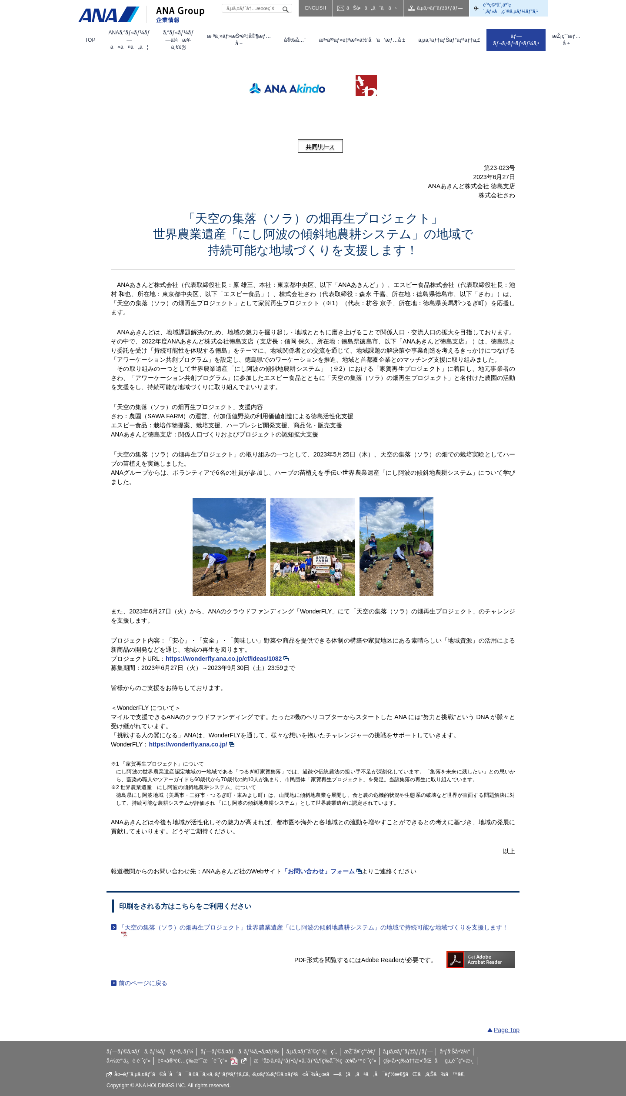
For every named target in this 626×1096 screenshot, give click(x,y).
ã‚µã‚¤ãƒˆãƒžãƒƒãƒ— (440, 7)
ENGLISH (315, 7)
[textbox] (257, 8)
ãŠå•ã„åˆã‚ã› (371, 7)
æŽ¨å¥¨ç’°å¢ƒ (360, 1052)
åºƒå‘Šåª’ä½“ (455, 1052)
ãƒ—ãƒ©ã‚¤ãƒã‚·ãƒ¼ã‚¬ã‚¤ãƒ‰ (239, 1052)
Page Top (506, 1029)
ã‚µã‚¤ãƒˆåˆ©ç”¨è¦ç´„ (311, 1052)
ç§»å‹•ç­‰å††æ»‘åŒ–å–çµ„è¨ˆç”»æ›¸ (428, 1061)
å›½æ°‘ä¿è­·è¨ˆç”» (128, 1061)
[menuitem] (90, 40)
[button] (129, 40)
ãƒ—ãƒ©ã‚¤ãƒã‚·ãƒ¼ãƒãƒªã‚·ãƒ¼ (150, 1052)
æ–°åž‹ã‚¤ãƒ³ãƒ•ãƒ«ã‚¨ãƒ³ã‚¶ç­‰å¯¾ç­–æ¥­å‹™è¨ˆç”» (315, 1061)
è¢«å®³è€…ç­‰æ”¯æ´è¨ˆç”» (202, 1061)
